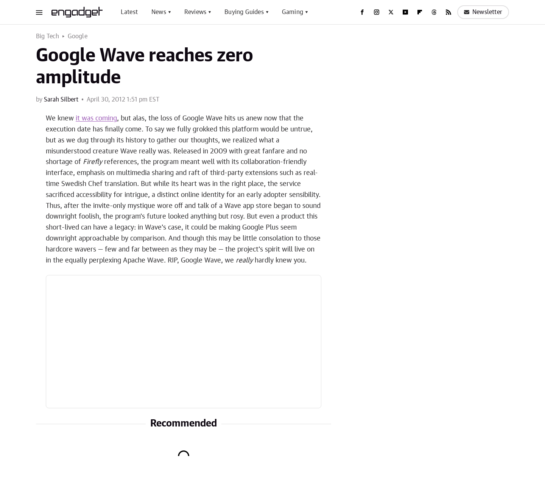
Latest (129, 12)
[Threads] (434, 12)
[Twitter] (391, 12)
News (158, 12)
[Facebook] (362, 12)
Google (77, 36)
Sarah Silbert (61, 100)
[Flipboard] (419, 12)
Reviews (195, 12)
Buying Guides (244, 12)
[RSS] (448, 12)
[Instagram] (376, 12)
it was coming (96, 118)
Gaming (292, 12)
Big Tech (47, 36)
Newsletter (483, 12)
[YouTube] (405, 12)
